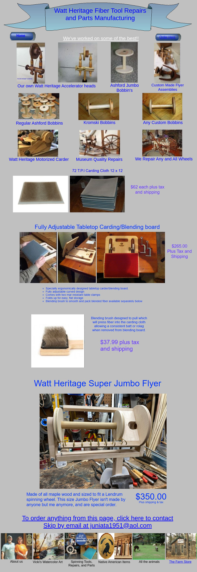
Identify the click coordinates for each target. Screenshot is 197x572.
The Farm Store (180, 561)
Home (20, 35)
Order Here (167, 37)
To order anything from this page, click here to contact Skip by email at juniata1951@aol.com (97, 521)
